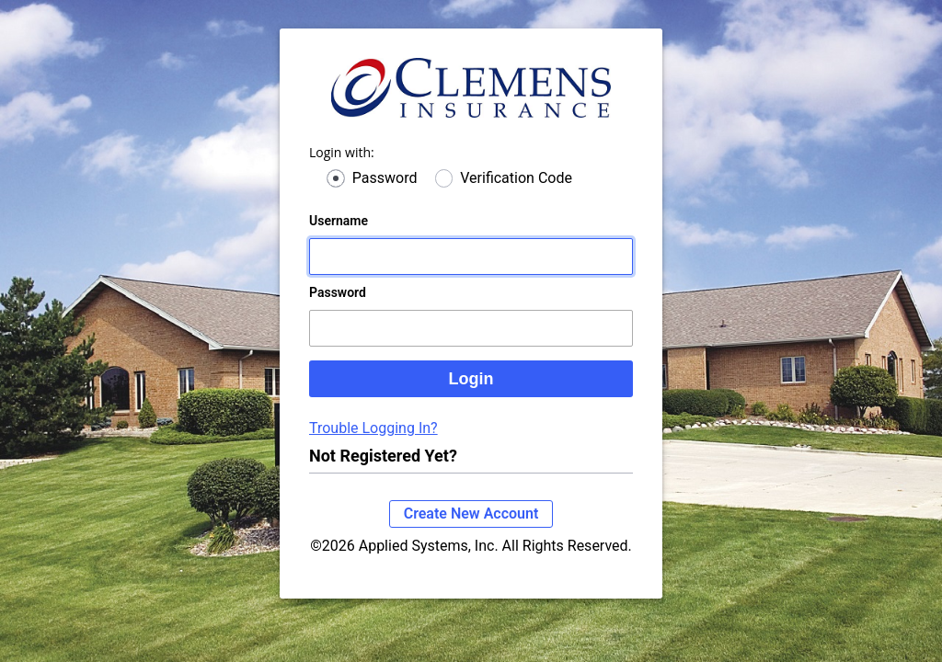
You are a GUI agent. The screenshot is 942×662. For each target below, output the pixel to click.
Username (338, 239)
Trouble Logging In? (373, 446)
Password (385, 196)
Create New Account (471, 532)
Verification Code (516, 196)
